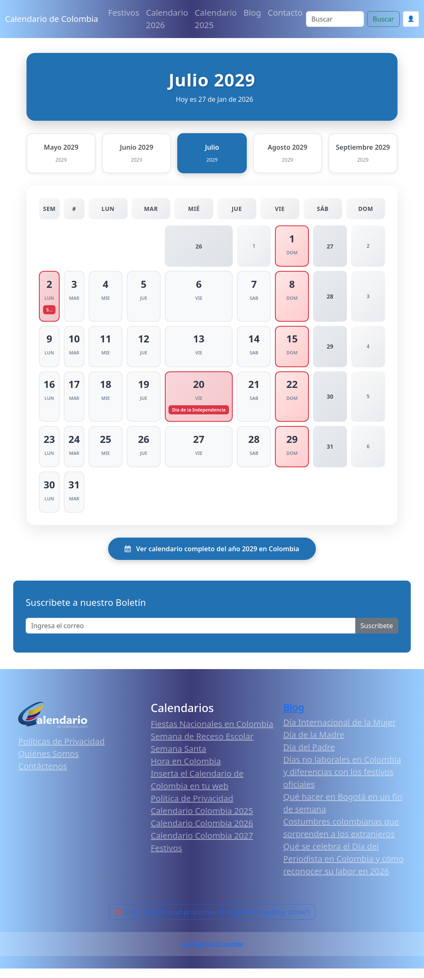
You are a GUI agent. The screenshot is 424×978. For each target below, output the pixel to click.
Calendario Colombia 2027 (202, 845)
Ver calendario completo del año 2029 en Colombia (212, 558)
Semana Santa (178, 758)
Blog (252, 12)
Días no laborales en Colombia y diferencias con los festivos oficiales (342, 781)
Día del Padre (309, 756)
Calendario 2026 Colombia (212, 953)
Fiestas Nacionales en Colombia (212, 733)
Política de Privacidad (192, 807)
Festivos (123, 12)
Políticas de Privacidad (61, 750)
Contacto (285, 12)
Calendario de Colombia (51, 18)
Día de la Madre (313, 744)
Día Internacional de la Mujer (339, 731)
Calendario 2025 (216, 19)
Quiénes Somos (48, 763)
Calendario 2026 (167, 19)
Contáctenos (42, 775)
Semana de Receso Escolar (202, 745)
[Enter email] (191, 635)
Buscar (383, 19)
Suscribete (377, 635)
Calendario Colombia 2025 (202, 820)
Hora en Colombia (186, 770)
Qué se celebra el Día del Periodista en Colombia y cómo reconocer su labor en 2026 (343, 868)
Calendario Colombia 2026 (202, 832)
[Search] (335, 19)
